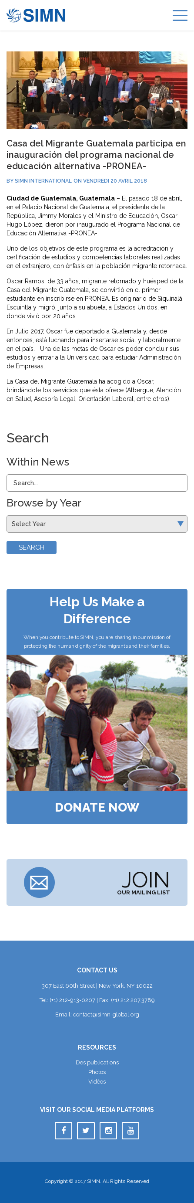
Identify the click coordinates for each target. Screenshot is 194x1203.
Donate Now (97, 807)
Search (31, 547)
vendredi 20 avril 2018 (115, 181)
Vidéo (97, 1081)
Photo (97, 1072)
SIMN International (43, 181)
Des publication (97, 1062)
